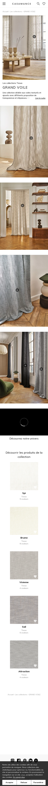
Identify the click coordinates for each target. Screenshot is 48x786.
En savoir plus (19, 777)
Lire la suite (40, 98)
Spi (24, 493)
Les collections (16, 11)
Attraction (24, 671)
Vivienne (24, 582)
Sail (24, 626)
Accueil (5, 11)
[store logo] (21, 4)
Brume (24, 537)
